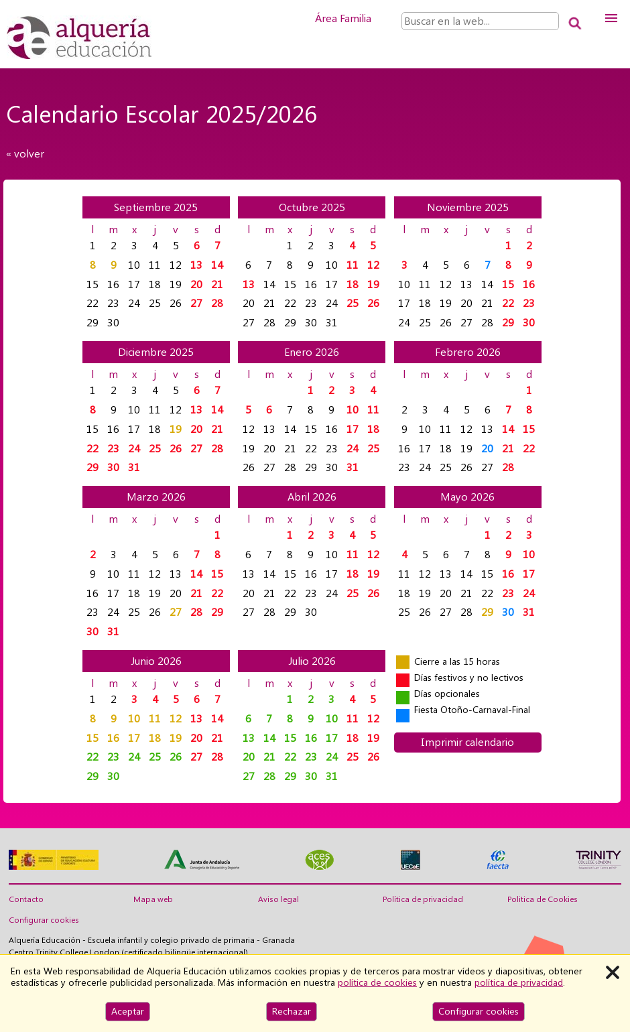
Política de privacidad (423, 899)
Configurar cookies (44, 920)
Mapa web (153, 899)
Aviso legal (278, 899)
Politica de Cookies (542, 899)
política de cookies (377, 982)
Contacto (26, 899)
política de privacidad (519, 982)
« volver (25, 153)
